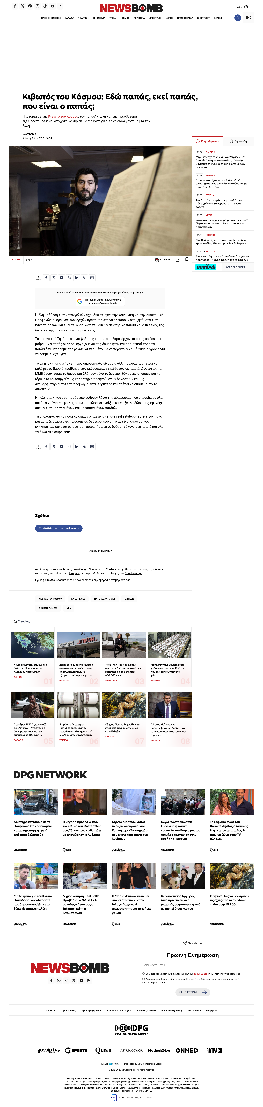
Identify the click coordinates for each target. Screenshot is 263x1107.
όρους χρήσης (201, 973)
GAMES (218, 18)
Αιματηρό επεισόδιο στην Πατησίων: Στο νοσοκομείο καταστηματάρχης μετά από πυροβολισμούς (33, 828)
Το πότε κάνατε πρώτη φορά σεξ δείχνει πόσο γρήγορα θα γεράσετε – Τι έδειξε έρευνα (219, 204)
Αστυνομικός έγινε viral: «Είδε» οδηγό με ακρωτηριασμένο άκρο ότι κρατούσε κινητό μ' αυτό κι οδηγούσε (221, 184)
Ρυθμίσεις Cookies (146, 1010)
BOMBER (16, 259)
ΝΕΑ (69, 608)
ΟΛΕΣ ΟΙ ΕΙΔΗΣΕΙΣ (51, 18)
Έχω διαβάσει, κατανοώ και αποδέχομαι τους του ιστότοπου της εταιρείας (193, 973)
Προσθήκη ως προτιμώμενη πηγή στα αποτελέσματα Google (99, 301)
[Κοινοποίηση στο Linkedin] (76, 277)
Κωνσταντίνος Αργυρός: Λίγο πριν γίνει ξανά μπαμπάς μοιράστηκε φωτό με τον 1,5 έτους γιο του (180, 902)
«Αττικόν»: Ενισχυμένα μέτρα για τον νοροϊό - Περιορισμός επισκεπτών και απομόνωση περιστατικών (223, 223)
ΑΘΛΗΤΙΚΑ (139, 18)
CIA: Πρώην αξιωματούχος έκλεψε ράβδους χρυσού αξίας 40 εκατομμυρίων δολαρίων (221, 241)
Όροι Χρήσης (69, 1010)
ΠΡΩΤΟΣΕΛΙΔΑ (185, 18)
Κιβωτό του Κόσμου (63, 116)
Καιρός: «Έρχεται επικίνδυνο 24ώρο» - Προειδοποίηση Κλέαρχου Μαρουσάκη (30, 668)
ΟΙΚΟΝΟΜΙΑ (98, 18)
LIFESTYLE (155, 18)
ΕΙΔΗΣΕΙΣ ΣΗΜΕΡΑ (48, 608)
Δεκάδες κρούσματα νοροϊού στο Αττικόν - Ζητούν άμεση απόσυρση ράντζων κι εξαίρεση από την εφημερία (76, 670)
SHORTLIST (203, 18)
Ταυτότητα (51, 1010)
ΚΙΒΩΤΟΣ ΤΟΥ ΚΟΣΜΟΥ (50, 599)
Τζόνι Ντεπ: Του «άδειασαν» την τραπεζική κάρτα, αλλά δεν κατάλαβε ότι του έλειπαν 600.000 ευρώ (123, 670)
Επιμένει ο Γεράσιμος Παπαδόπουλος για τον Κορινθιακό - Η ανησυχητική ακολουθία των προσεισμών (75, 730)
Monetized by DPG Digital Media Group (143, 1064)
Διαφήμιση (211, 1010)
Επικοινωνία (194, 1010)
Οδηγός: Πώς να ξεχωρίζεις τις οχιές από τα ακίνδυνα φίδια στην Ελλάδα (122, 728)
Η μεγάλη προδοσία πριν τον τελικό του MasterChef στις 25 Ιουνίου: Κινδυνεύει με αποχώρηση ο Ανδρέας (82, 828)
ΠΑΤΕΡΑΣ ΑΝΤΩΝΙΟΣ (104, 599)
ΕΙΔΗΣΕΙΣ (129, 599)
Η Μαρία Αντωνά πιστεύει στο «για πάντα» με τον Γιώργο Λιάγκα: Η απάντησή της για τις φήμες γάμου (131, 904)
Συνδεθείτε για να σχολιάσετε (59, 528)
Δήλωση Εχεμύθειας (91, 1010)
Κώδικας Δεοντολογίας (119, 1010)
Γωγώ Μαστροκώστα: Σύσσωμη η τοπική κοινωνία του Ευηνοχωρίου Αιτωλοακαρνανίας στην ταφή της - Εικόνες (180, 830)
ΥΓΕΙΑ (112, 18)
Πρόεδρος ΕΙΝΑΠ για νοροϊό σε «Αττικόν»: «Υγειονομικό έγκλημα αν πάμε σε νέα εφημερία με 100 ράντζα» (30, 730)
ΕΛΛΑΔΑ (69, 18)
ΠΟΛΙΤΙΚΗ (83, 18)
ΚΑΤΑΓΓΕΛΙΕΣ (78, 599)
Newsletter (62, 580)
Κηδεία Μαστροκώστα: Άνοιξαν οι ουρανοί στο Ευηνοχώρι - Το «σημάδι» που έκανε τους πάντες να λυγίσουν (130, 830)
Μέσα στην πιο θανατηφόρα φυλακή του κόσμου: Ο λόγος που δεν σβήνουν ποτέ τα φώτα (167, 670)
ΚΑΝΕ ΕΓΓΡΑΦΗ (193, 992)
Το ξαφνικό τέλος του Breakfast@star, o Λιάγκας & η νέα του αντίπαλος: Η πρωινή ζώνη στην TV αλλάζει (229, 830)
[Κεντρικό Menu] (248, 17)
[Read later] (187, 260)
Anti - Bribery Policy (171, 1010)
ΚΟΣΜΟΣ (124, 18)
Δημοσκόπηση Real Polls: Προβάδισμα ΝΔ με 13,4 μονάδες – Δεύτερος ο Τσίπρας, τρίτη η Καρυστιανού (81, 904)
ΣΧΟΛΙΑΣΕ (162, 260)
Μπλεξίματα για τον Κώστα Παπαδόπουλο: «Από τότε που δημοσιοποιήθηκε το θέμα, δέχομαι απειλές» (33, 902)
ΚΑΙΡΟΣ (169, 18)
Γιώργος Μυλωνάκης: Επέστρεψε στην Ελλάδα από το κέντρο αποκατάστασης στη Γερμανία (168, 730)
